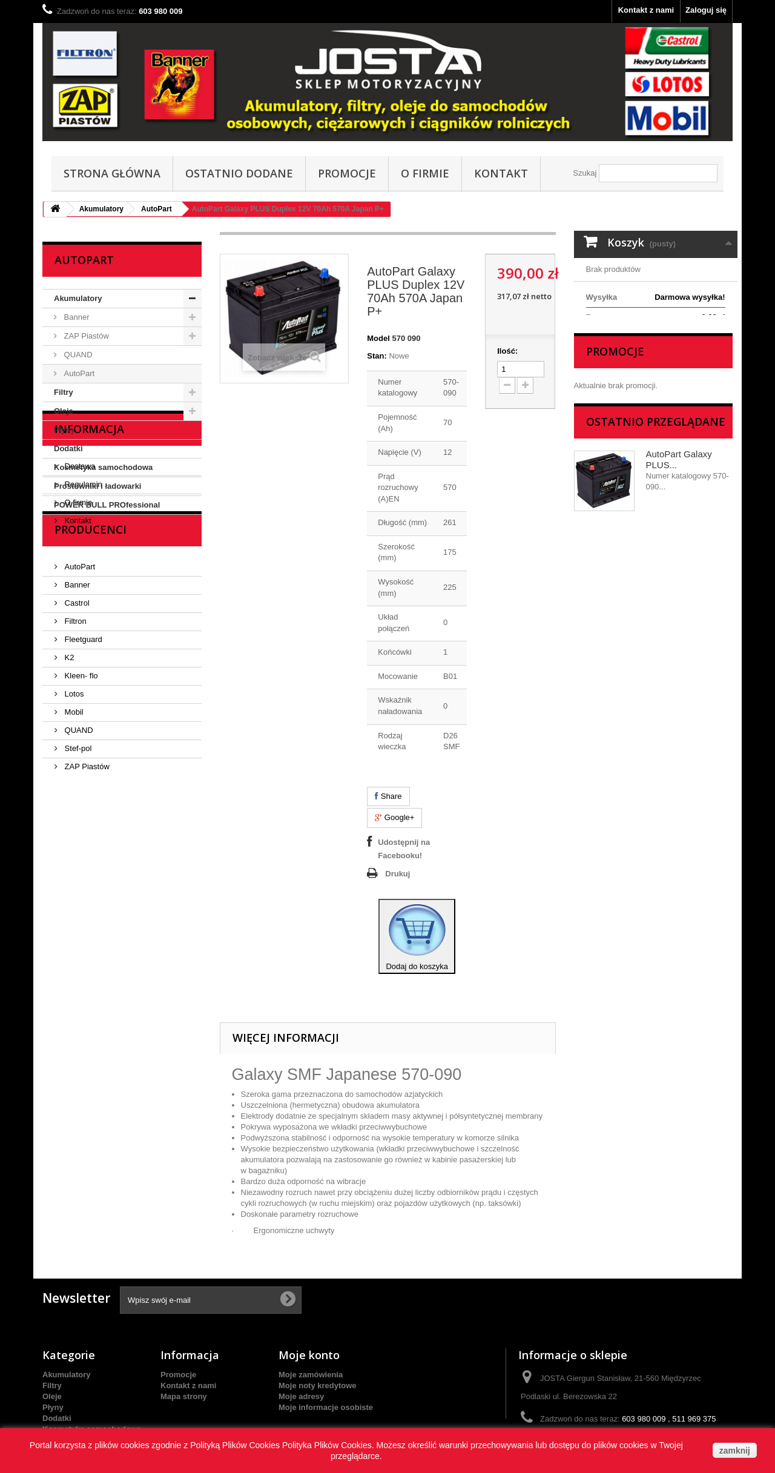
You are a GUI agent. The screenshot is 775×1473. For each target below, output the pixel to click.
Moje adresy (301, 1396)
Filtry (63, 392)
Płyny (64, 429)
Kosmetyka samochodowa (103, 467)
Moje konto (309, 1355)
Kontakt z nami (646, 10)
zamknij (734, 1450)
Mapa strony (183, 1396)
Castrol (76, 752)
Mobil (73, 861)
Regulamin (82, 601)
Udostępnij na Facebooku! (404, 849)
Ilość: (507, 351)
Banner (76, 317)
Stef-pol (76, 897)
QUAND (77, 354)
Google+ (394, 817)
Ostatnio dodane (239, 173)
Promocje (347, 173)
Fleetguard (82, 788)
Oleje (63, 410)
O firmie (425, 173)
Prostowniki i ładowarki (97, 486)
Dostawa (78, 583)
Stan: (377, 355)
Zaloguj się (706, 10)
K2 (68, 807)
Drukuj (397, 873)
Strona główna (112, 173)
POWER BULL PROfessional (107, 504)
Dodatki (68, 448)
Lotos (73, 843)
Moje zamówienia (311, 1374)
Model (378, 338)
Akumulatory (101, 209)
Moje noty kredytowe (318, 1385)
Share (388, 796)
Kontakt (501, 173)
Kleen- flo (80, 825)
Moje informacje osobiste (326, 1407)
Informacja (89, 551)
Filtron (74, 770)
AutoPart (156, 209)
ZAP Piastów (85, 335)
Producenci (90, 684)
